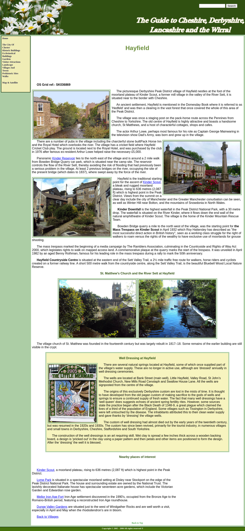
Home (5, 38)
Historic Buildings (11, 50)
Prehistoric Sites (10, 73)
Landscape (7, 64)
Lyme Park (44, 480)
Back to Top (137, 523)
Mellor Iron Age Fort (50, 496)
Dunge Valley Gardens (52, 506)
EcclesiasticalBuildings (8, 55)
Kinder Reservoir (63, 158)
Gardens (6, 59)
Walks (5, 76)
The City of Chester (8, 46)
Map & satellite (10, 82)
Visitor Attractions (11, 62)
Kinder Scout (152, 182)
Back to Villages (48, 516)
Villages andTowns (8, 69)
